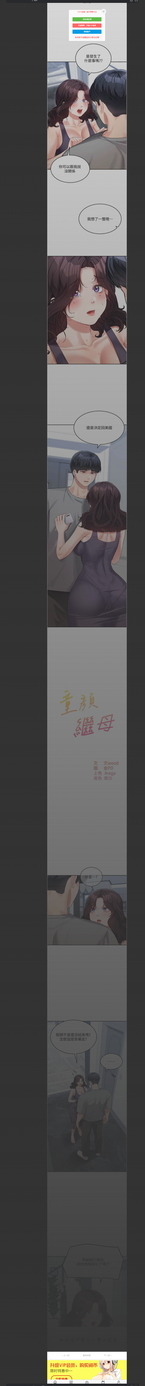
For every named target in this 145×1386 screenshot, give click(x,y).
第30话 (5, 143)
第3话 (4, 12)
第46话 (5, 221)
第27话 (5, 129)
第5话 (4, 22)
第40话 (5, 192)
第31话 (5, 148)
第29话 (5, 138)
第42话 (5, 201)
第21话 (5, 99)
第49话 (5, 235)
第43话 (5, 206)
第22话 (5, 104)
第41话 (5, 197)
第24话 (5, 114)
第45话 (5, 216)
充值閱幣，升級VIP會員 (87, 25)
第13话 (5, 61)
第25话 (5, 119)
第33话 (5, 158)
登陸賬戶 (87, 32)
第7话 (4, 31)
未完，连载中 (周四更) (11, 240)
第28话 (5, 133)
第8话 (4, 36)
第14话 (5, 65)
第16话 (5, 75)
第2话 (4, 7)
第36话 (5, 172)
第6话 (4, 27)
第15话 (5, 70)
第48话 (5, 231)
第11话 (5, 51)
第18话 (5, 85)
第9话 (4, 41)
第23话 (5, 109)
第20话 (5, 95)
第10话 (5, 46)
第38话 (5, 182)
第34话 (5, 163)
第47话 (5, 226)
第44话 (5, 211)
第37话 (5, 177)
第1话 (4, 2)
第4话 (4, 17)
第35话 (5, 167)
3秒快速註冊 (87, 19)
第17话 (5, 80)
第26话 (5, 124)
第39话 (5, 187)
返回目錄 (7, 247)
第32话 (5, 153)
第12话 (5, 56)
